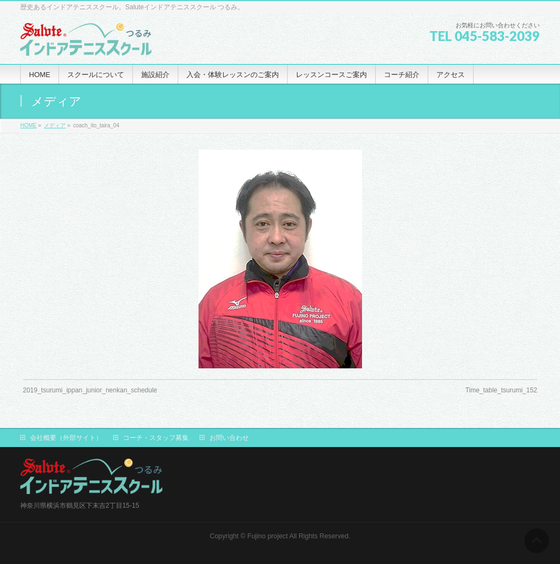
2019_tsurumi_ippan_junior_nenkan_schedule (90, 390)
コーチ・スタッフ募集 (156, 438)
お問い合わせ (229, 438)
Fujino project (267, 536)
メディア (55, 125)
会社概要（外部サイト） (66, 438)
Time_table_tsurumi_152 (501, 390)
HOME (28, 125)
